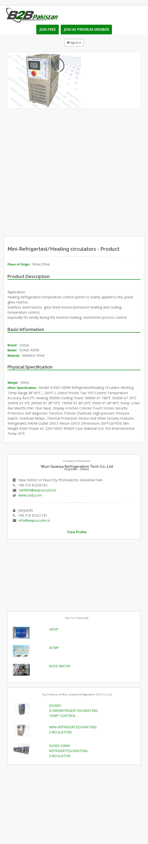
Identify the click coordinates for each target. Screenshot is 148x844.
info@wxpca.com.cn (34, 520)
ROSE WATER (59, 666)
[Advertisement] (91, 199)
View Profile (77, 532)
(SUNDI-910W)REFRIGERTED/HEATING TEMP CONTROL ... (73, 710)
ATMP (54, 647)
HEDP (53, 629)
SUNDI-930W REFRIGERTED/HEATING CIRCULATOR (68, 750)
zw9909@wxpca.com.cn (37, 490)
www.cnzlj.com (30, 495)
